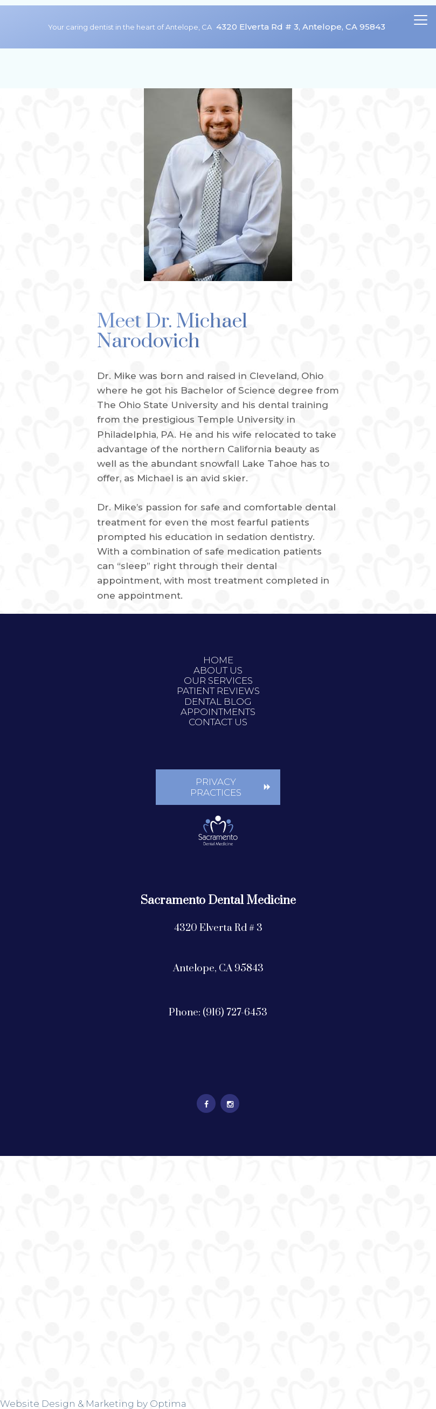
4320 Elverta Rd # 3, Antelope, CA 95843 (300, 27)
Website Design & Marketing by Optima (93, 1403)
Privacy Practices (215, 787)
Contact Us (218, 722)
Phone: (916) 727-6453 (218, 1012)
